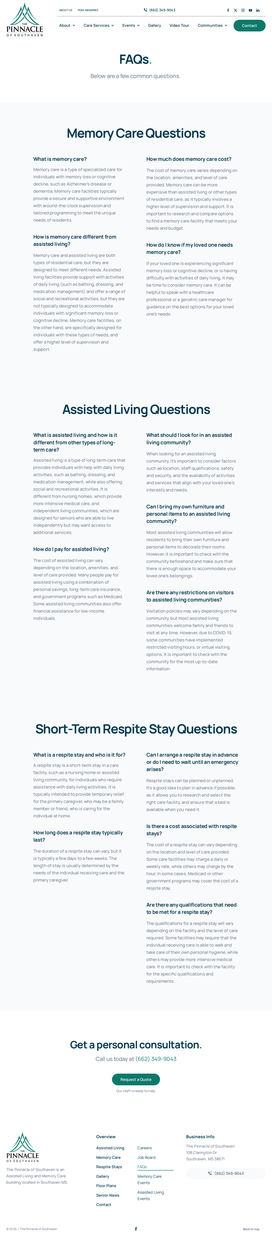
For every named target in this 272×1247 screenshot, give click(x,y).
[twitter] (235, 10)
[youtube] (250, 10)
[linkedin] (257, 10)
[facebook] (228, 10)
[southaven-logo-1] (24, 4)
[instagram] (243, 10)
